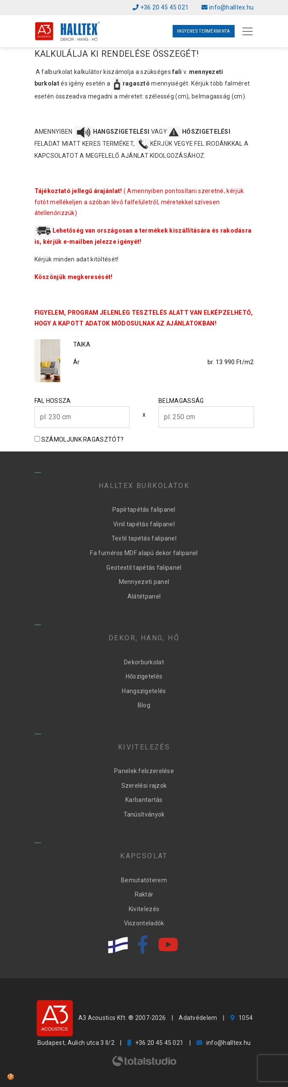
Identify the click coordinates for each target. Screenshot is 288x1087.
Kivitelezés (144, 909)
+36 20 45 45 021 (161, 7)
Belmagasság (181, 400)
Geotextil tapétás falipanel (143, 567)
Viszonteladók (144, 923)
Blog (144, 705)
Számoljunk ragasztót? (82, 439)
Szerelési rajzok (144, 785)
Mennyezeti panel (144, 581)
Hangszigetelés (144, 691)
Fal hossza (52, 400)
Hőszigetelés (144, 676)
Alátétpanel (144, 596)
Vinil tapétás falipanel (144, 524)
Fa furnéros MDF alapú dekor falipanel (144, 553)
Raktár (144, 894)
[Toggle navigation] (247, 31)
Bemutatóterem (144, 880)
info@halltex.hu (227, 7)
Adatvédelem (198, 1017)
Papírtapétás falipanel (144, 509)
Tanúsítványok (144, 814)
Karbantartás (144, 799)
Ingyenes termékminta (203, 31)
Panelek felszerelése (144, 771)
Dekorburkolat (144, 662)
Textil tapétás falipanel (144, 538)
